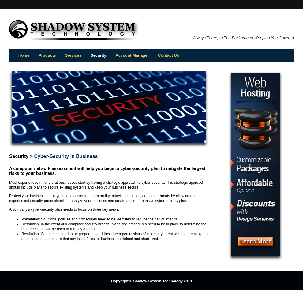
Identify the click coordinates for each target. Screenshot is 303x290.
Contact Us (168, 55)
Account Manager (132, 55)
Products (47, 55)
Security (18, 156)
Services (73, 55)
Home (23, 55)
